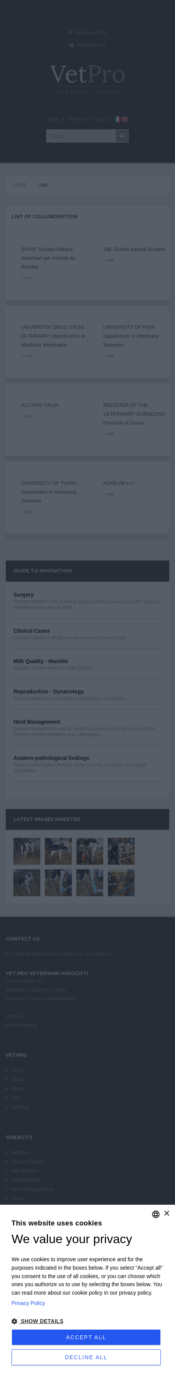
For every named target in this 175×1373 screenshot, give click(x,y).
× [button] (166, 1214)
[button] (87, 1321)
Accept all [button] (86, 1337)
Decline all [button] (86, 1357)
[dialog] (87, 1289)
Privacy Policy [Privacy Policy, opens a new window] (28, 1303)
